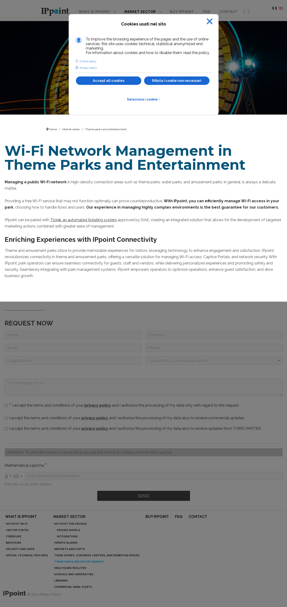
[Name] (73, 335)
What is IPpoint (21, 516)
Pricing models (68, 530)
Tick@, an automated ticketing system (84, 220)
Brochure (13, 542)
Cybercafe (13, 536)
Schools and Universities (73, 574)
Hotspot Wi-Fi (16, 523)
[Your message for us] (144, 387)
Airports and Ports (69, 549)
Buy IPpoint (157, 516)
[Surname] (214, 335)
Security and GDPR (20, 549)
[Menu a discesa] (214, 361)
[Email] (73, 348)
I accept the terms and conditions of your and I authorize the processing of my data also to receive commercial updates (126, 418)
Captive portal (17, 530)
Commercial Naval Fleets (73, 587)
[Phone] (214, 348)
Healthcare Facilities (70, 568)
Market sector (69, 516)
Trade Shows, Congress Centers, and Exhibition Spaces (97, 555)
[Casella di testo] (144, 452)
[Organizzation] (73, 361)
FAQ (179, 516)
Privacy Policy (50, 594)
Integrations (67, 536)
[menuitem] (55, 11)
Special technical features (27, 555)
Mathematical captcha (26, 466)
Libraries (61, 580)
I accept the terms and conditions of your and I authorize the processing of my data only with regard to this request (125, 405)
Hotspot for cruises (70, 523)
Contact (198, 516)
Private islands (66, 542)
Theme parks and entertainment (79, 561)
